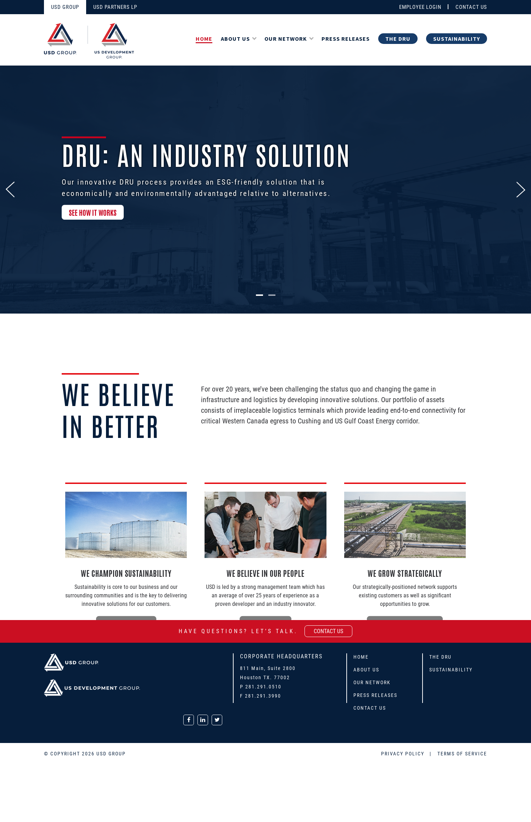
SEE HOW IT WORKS (93, 213)
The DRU (397, 38)
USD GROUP (65, 7)
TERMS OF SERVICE (462, 753)
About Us (235, 38)
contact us (328, 631)
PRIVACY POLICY (403, 753)
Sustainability (456, 38)
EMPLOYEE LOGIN (420, 7)
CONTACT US (471, 7)
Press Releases (346, 38)
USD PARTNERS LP (115, 7)
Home (204, 38)
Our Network (285, 38)
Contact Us (369, 708)
